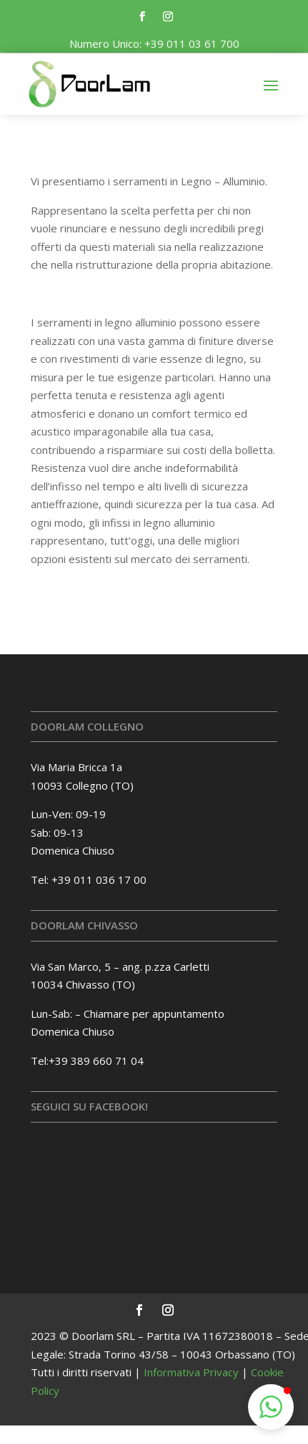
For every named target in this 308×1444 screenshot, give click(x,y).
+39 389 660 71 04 (96, 1060)
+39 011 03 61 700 (191, 43)
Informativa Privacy (191, 1372)
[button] (271, 1407)
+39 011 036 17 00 (98, 879)
